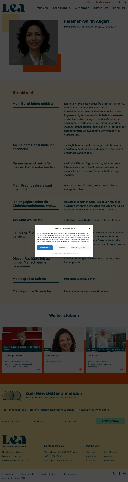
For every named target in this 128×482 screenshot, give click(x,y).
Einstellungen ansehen (80, 248)
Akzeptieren (45, 248)
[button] (90, 228)
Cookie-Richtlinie (55, 254)
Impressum (74, 254)
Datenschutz (66, 254)
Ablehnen (61, 248)
